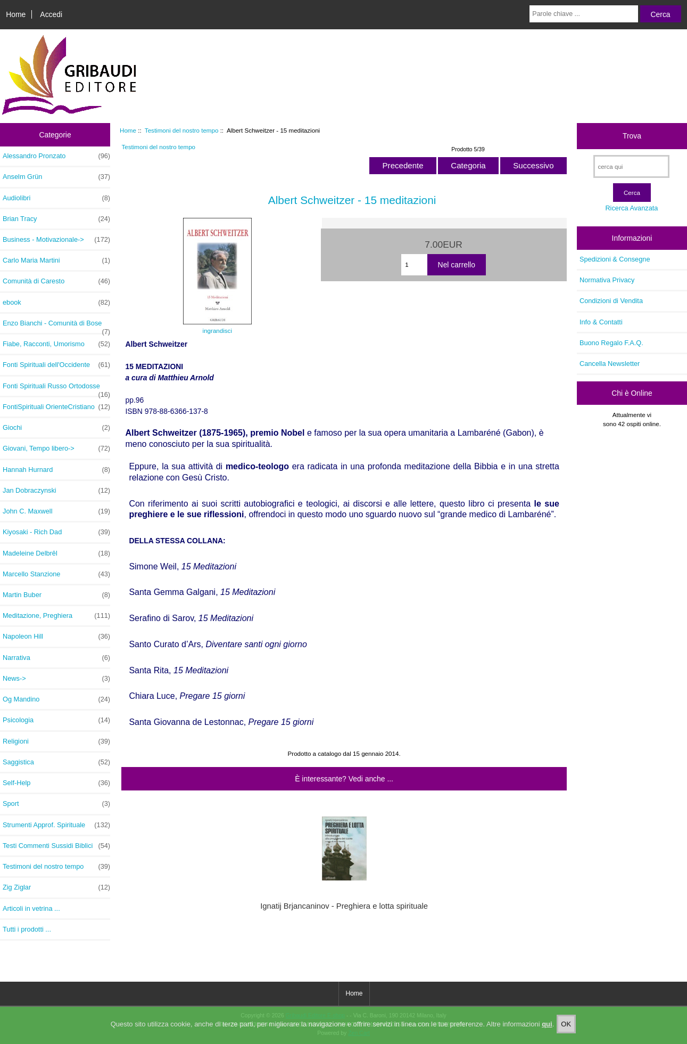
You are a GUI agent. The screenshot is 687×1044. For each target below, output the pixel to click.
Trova (632, 136)
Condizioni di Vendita (611, 301)
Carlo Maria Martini (56, 260)
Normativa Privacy (607, 280)
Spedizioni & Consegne (615, 259)
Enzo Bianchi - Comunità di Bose (56, 326)
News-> (56, 678)
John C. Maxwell (56, 511)
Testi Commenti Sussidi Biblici (56, 846)
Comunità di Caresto (56, 281)
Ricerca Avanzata (631, 208)
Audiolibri (56, 198)
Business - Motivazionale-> (56, 239)
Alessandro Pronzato (56, 156)
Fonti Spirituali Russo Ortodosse (56, 389)
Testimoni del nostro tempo (182, 130)
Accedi (51, 14)
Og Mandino (56, 699)
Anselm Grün (56, 177)
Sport (56, 804)
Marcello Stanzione (56, 574)
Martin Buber (56, 595)
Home (16, 14)
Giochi (56, 427)
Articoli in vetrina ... (31, 908)
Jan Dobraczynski (56, 490)
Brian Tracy (56, 219)
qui (547, 1032)
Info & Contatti (601, 322)
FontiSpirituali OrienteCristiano (56, 407)
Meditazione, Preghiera (56, 615)
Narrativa (56, 658)
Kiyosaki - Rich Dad (56, 532)
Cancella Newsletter (610, 364)
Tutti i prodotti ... (27, 929)
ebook (56, 302)
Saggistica (56, 762)
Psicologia (56, 720)
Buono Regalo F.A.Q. (611, 343)
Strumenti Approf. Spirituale (56, 825)
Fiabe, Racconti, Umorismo (56, 344)
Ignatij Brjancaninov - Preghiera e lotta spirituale (344, 906)
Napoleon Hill (56, 636)
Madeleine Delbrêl (56, 553)
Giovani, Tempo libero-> (56, 448)
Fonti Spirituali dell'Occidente (56, 365)
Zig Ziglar (56, 887)
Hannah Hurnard (56, 470)
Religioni (56, 741)
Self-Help (56, 783)
